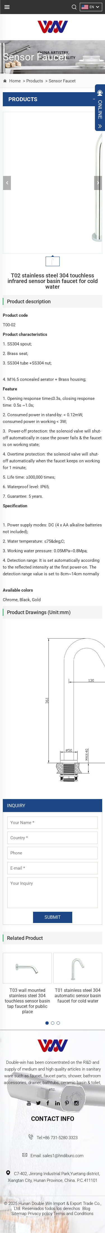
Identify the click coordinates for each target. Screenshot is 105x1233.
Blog (86, 1208)
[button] (47, 1023)
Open (100, 109)
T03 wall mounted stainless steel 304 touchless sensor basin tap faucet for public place (27, 1001)
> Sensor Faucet (60, 80)
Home (15, 80)
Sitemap (19, 1213)
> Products (32, 80)
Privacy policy (40, 1213)
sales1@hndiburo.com (63, 1155)
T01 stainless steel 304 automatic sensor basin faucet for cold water (78, 996)
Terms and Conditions (73, 1213)
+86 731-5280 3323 (60, 1137)
